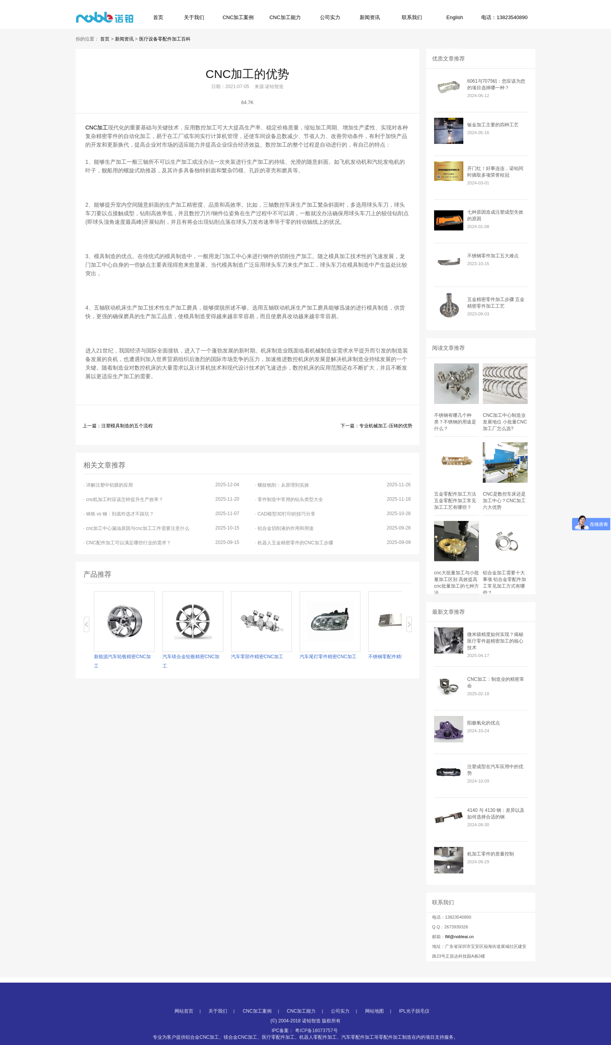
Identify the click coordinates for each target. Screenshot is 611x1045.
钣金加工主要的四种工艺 (493, 125)
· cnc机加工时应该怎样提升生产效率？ (161, 499)
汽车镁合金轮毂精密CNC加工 (190, 661)
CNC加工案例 (238, 17)
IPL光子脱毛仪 (414, 1028)
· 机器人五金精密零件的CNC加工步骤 (333, 543)
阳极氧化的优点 (483, 723)
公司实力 (330, 17)
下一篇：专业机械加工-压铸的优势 (376, 426)
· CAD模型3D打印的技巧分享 (333, 514)
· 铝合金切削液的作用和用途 (333, 528)
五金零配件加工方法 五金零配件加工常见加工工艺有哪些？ (455, 500)
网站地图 (374, 1028)
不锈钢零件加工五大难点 (493, 256)
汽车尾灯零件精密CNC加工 (328, 656)
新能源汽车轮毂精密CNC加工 (122, 661)
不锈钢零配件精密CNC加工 (396, 656)
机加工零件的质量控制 (490, 854)
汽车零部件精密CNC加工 (257, 656)
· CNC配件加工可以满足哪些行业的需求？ (161, 543)
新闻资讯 (370, 17)
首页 (158, 17)
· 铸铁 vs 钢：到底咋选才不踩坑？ (161, 514)
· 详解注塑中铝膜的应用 (161, 485)
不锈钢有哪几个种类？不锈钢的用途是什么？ (455, 422)
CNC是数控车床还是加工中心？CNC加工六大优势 (504, 500)
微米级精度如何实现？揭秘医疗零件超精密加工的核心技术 (495, 641)
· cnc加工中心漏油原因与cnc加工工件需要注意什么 (161, 528)
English (455, 17)
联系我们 (412, 17)
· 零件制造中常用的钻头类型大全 (333, 499)
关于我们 (194, 17)
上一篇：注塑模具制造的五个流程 (118, 426)
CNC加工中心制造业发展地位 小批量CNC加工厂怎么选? (505, 422)
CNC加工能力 (284, 17)
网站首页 (184, 1028)
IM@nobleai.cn (459, 936)
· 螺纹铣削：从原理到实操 (333, 485)
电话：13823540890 (504, 17)
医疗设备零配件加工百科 (165, 39)
